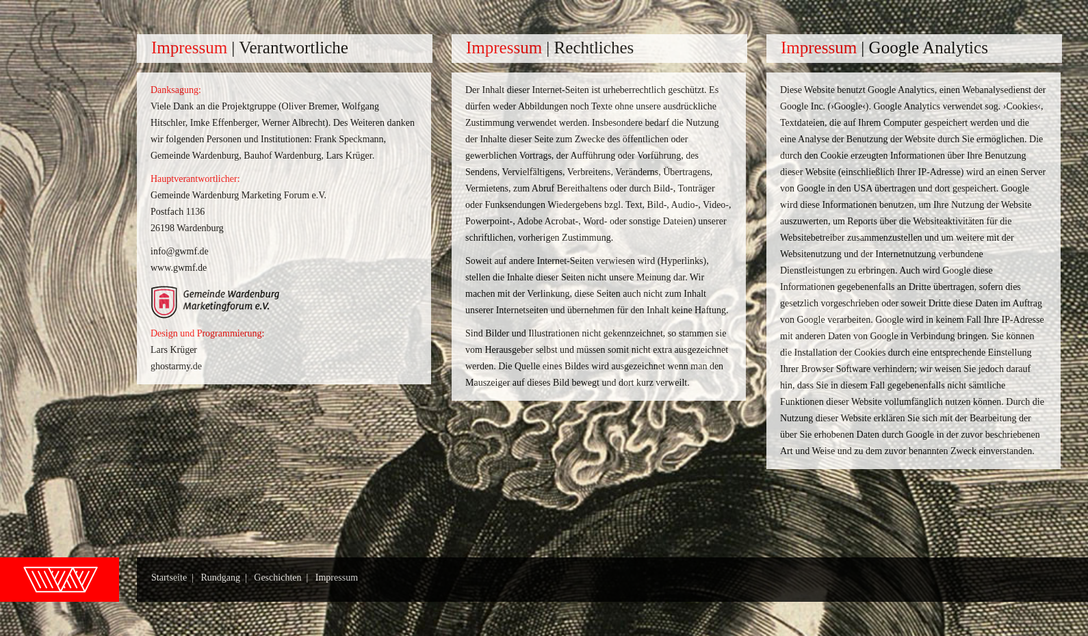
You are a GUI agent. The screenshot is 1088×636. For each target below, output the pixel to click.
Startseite (169, 577)
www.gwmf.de (179, 268)
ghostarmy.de (176, 366)
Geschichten (277, 577)
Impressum (336, 577)
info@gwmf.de (180, 251)
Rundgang (220, 577)
